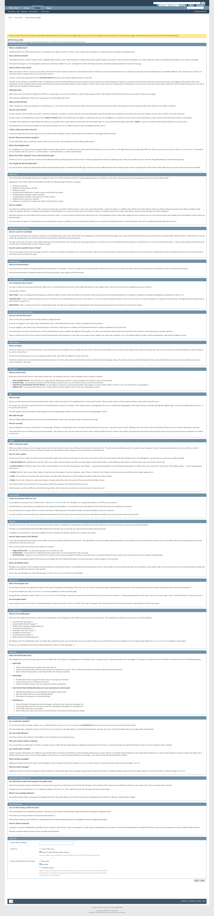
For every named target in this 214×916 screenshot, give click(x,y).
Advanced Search (200, 11)
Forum (37, 8)
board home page (20, 159)
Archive (198, 901)
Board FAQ (18, 18)
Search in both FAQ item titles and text (54, 852)
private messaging (86, 763)
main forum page (59, 573)
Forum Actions (33, 11)
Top (203, 901)
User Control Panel (185, 149)
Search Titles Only (46, 849)
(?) (199, 72)
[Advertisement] (107, 25)
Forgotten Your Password (53, 502)
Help (191, 6)
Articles (26, 8)
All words (43, 864)
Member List (38, 591)
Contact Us (185, 901)
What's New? (14, 8)
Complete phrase (46, 867)
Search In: (13, 849)
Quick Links (45, 11)
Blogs (49, 8)
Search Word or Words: (18, 842)
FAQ (18, 11)
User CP (181, 295)
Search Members (50, 595)
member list (67, 725)
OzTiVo (192, 901)
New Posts (11, 11)
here (119, 385)
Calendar (24, 11)
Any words (44, 861)
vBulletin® (107, 910)
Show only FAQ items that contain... (23, 861)
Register (200, 6)
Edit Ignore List (59, 789)
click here (136, 763)
